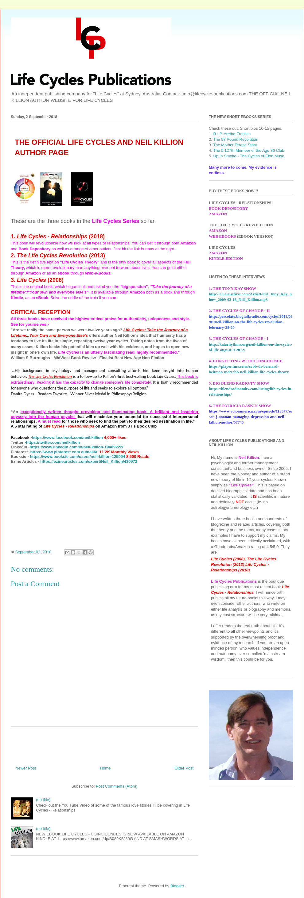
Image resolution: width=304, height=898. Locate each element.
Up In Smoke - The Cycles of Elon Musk (248, 156)
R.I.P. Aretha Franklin (232, 134)
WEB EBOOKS (222, 236)
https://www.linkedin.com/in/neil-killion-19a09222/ (76, 447)
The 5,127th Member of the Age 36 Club (248, 150)
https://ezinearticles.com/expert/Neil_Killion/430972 (88, 461)
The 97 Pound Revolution (235, 139)
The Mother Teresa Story (234, 145)
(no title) (43, 799)
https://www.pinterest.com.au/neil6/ (63, 452)
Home (105, 768)
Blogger (177, 886)
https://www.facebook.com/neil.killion (67, 437)
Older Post (184, 768)
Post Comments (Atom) (116, 786)
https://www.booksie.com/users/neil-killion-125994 (77, 456)
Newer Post (25, 768)
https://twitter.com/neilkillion (53, 442)
